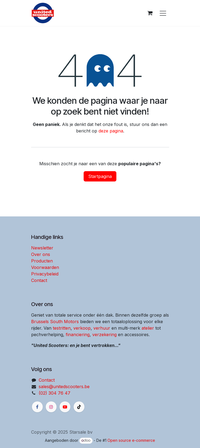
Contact (39, 280)
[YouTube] (65, 406)
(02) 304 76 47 (54, 393)
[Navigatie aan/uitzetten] (163, 13)
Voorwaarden (45, 267)
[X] (79, 406)
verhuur (101, 328)
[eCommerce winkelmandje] (150, 13)
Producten (42, 261)
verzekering (104, 334)
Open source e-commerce (131, 440)
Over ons (40, 254)
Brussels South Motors (55, 321)
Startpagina (100, 176)
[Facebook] (37, 406)
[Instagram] (51, 406)
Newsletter (42, 248)
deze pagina (111, 131)
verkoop (82, 328)
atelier (148, 328)
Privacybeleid (44, 274)
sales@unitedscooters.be (64, 386)
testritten (62, 328)
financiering (78, 334)
